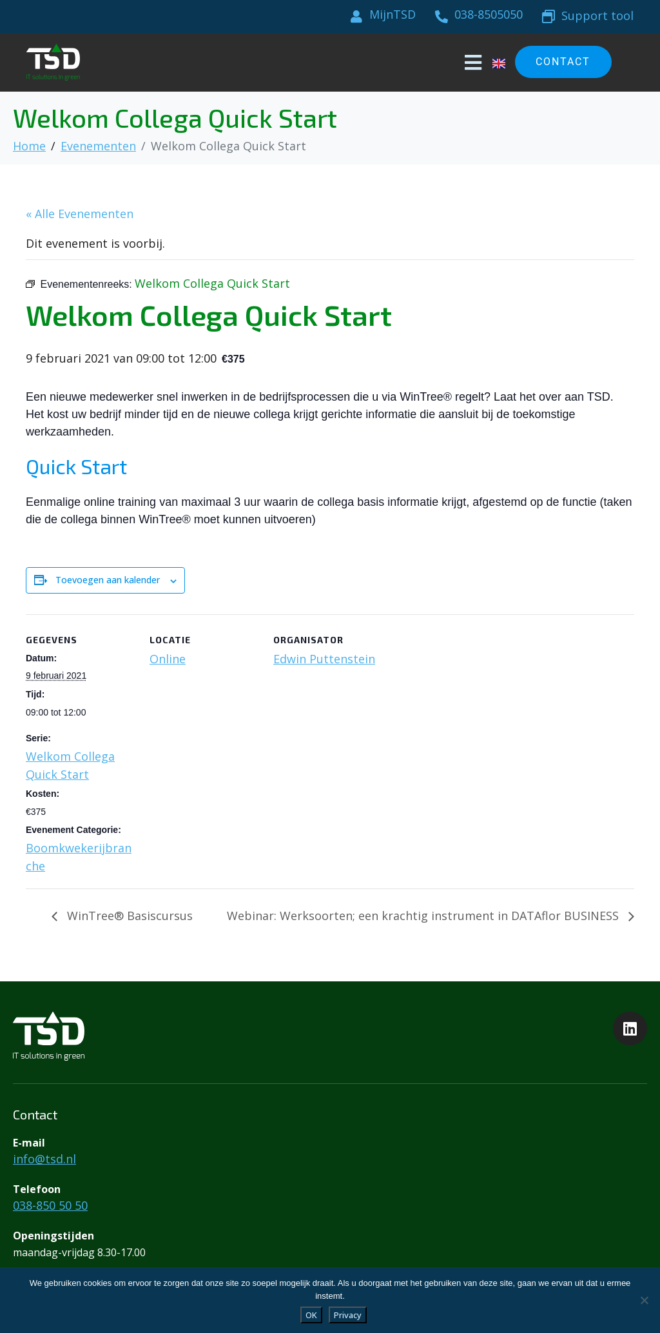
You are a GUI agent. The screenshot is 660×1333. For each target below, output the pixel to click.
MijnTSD (392, 14)
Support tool (597, 15)
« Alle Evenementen (79, 213)
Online (168, 658)
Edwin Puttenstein (324, 658)
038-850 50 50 (50, 1205)
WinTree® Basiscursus (128, 915)
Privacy (348, 1315)
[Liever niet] (643, 1300)
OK (311, 1315)
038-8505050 (488, 14)
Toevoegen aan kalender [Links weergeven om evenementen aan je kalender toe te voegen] (107, 580)
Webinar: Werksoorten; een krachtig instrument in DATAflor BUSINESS (424, 915)
